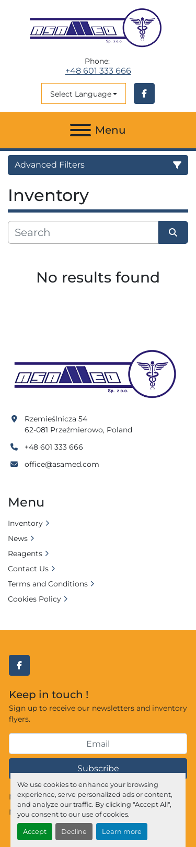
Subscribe (98, 768)
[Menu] (80, 130)
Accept (35, 832)
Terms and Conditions (48, 584)
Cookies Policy (34, 599)
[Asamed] (98, 374)
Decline (74, 832)
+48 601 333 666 (98, 71)
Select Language (80, 94)
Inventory (25, 523)
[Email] (98, 743)
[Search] (83, 232)
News (18, 538)
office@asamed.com (62, 464)
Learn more (122, 832)
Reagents (25, 553)
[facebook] (144, 93)
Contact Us (28, 568)
